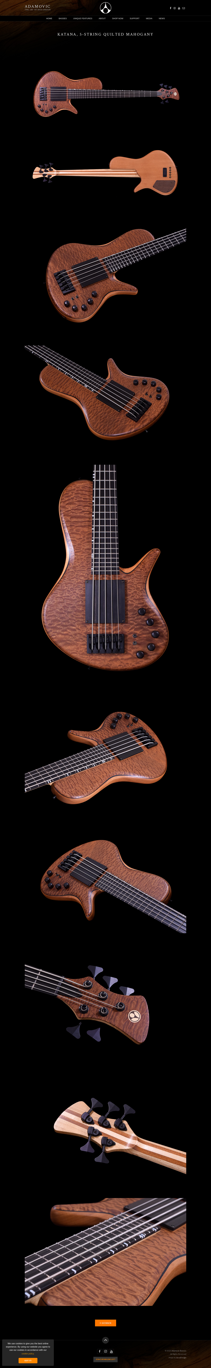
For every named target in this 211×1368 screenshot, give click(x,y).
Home (49, 18)
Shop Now (117, 18)
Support (134, 18)
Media (149, 18)
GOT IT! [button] (28, 1361)
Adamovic (38, 6)
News (162, 18)
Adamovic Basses (105, 7)
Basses (63, 18)
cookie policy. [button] (28, 1354)
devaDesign (181, 1357)
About (102, 18)
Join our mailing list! (105, 1359)
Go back (105, 1323)
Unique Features (82, 18)
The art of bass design (38, 10)
